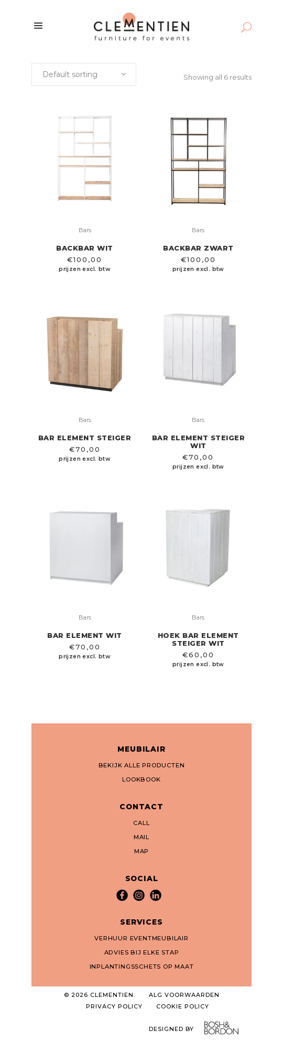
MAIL (141, 837)
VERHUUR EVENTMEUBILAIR (141, 938)
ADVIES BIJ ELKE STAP (141, 952)
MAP (141, 851)
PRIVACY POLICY (114, 1006)
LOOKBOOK (141, 779)
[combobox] (83, 74)
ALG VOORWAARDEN (184, 994)
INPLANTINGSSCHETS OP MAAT (142, 966)
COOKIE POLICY (182, 1006)
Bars (85, 230)
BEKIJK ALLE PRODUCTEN (142, 765)
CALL (141, 823)
